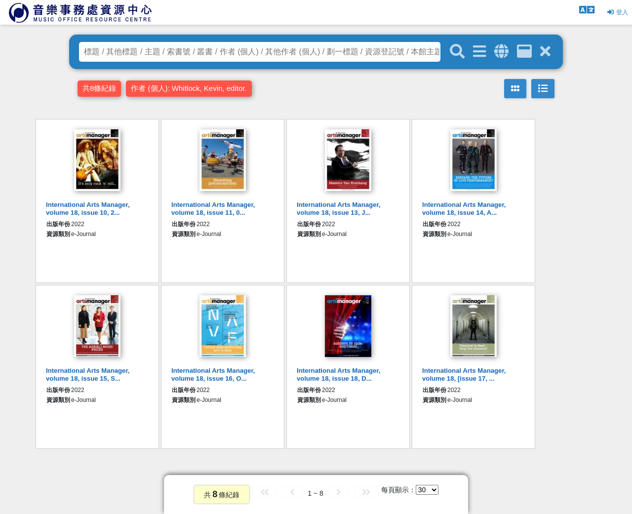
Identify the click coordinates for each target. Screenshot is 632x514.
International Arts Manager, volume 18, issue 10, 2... (88, 208)
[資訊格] (524, 51)
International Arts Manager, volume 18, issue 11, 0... (213, 208)
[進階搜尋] (479, 51)
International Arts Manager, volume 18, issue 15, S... (88, 374)
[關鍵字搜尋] (457, 52)
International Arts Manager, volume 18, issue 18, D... (339, 374)
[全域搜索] (501, 51)
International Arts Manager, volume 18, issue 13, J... (339, 208)
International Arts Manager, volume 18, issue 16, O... (213, 374)
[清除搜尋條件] (545, 51)
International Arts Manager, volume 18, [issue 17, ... (464, 374)
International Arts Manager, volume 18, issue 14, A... (464, 208)
